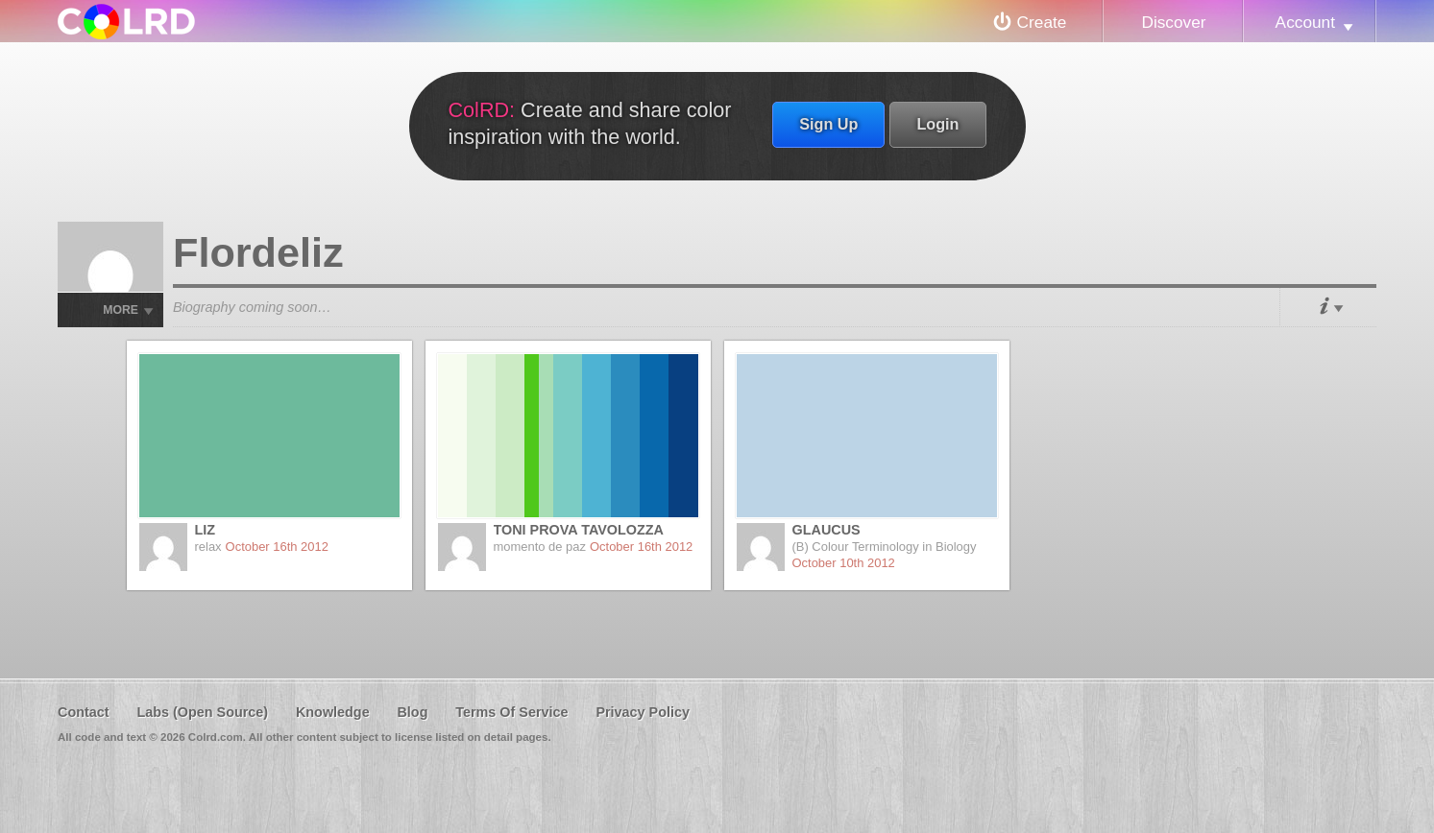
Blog (412, 712)
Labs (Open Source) (202, 712)
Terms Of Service (511, 712)
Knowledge (333, 712)
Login (937, 123)
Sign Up (828, 123)
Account (1305, 22)
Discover (1173, 22)
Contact (83, 712)
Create (1042, 22)
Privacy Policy (642, 712)
